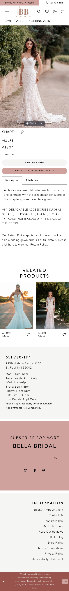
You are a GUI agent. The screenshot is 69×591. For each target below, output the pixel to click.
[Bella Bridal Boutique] (23, 11)
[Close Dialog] (3, 581)
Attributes (32, 180)
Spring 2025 (40, 21)
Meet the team (53, 526)
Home (7, 21)
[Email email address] (35, 458)
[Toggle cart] (63, 11)
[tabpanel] (34, 76)
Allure (21, 21)
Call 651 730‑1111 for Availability (34, 171)
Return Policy (54, 521)
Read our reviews (51, 532)
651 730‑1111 (18, 357)
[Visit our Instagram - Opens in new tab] (25, 471)
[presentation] (16, 305)
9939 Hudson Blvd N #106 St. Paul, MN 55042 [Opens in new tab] (23, 365)
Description (12, 180)
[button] (55, 11)
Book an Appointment (48, 510)
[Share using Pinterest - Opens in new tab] (22, 132)
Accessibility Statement (47, 559)
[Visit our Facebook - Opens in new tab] (34, 471)
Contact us (56, 515)
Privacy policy (54, 554)
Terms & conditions (50, 548)
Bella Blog (56, 537)
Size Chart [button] (10, 154)
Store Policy (55, 543)
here (34, 588)
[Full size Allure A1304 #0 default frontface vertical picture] (34, 76)
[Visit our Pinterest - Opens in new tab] (43, 471)
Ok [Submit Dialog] (65, 581)
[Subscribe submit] (56, 458)
